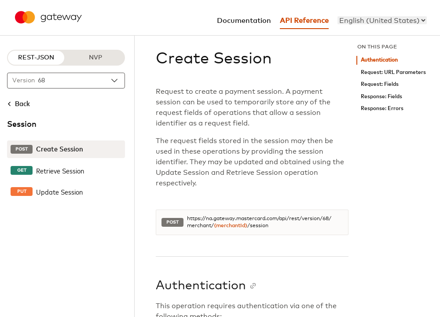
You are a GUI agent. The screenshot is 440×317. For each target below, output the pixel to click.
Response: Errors (382, 108)
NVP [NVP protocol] (95, 58)
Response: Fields (381, 97)
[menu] (382, 20)
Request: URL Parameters (393, 72)
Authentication (379, 60)
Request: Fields (380, 84)
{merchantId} (230, 226)
